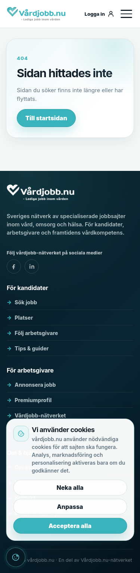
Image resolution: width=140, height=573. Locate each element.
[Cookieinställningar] (15, 557)
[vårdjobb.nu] (42, 13)
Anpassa (70, 506)
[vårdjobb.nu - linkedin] (32, 266)
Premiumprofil (33, 400)
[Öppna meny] (126, 13)
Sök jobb (26, 302)
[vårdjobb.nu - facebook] (14, 266)
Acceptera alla (70, 526)
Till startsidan (46, 118)
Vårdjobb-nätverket (40, 415)
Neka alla (69, 487)
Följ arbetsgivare (36, 333)
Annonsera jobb (35, 385)
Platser (24, 317)
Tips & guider (32, 348)
